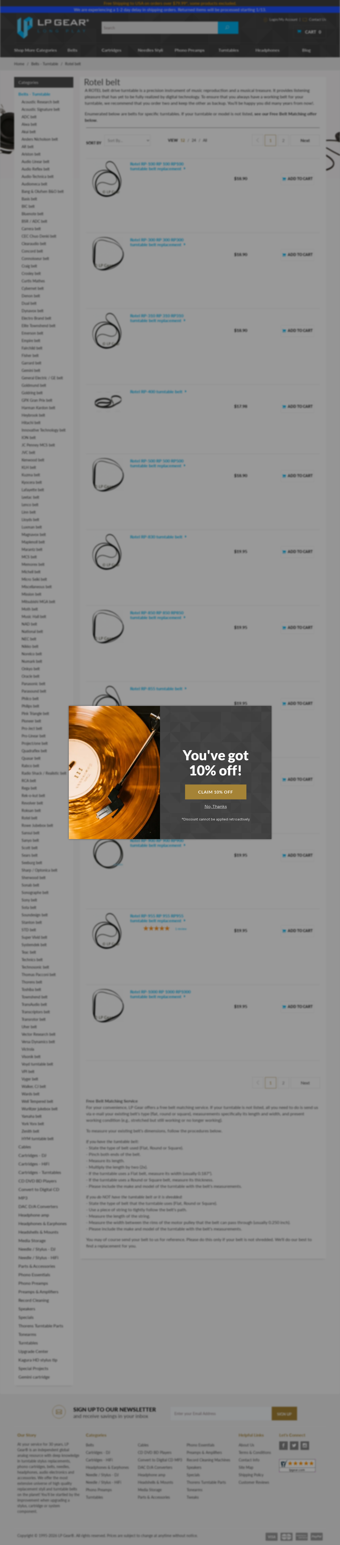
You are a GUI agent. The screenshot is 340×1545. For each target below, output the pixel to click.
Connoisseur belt (35, 258)
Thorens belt (32, 982)
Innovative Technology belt (44, 430)
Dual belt (29, 303)
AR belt (28, 146)
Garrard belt (31, 363)
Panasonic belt (33, 683)
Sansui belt (30, 833)
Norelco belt (32, 654)
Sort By (93, 143)
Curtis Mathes (33, 281)
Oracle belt (30, 676)
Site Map (246, 1467)
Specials (26, 1317)
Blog (306, 49)
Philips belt (30, 706)
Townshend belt (34, 997)
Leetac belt (30, 497)
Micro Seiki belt (34, 579)
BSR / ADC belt (34, 221)
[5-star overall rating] (164, 579)
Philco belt (30, 698)
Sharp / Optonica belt (39, 870)
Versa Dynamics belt (38, 1041)
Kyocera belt (32, 482)
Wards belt (30, 1094)
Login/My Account (280, 19)
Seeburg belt (32, 862)
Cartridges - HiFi (33, 1163)
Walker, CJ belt (34, 1086)
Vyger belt (30, 1079)
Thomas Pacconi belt (39, 974)
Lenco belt (30, 504)
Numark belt (32, 661)
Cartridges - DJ (32, 1155)
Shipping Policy (251, 1475)
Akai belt (29, 131)
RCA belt (29, 780)
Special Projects (33, 1368)
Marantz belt (32, 549)
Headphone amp (33, 1214)
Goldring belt (32, 393)
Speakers (26, 1308)
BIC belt (28, 206)
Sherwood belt (34, 877)
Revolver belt (32, 803)
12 (183, 140)
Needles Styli (150, 49)
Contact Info (249, 1460)
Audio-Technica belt (38, 176)
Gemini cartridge (34, 1376)
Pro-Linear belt (34, 736)
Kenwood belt (33, 460)
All (205, 140)
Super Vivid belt (34, 937)
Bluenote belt (32, 214)
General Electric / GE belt (42, 378)
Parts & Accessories (36, 1265)
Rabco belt (30, 765)
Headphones (267, 49)
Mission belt (31, 594)
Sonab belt (30, 885)
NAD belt (29, 624)
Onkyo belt (31, 668)
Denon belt (31, 296)
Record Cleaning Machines (208, 1460)
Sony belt (29, 900)
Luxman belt (32, 527)
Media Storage (32, 1240)
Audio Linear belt (35, 161)
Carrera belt (31, 228)
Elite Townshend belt (38, 325)
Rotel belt (29, 818)
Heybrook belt (33, 415)
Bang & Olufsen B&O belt (43, 191)
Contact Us (314, 19)
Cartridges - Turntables (39, 1172)
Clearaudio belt (34, 243)
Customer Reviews (254, 1482)
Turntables (228, 49)
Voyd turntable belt (37, 1064)
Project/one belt (35, 743)
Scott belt (30, 847)
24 (194, 140)
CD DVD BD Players (37, 1180)
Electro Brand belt (36, 318)
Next (305, 140)
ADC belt (29, 117)
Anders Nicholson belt (40, 139)
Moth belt (30, 609)
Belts (72, 49)
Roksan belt (31, 810)
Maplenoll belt (33, 542)
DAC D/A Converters (38, 1206)
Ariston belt (31, 154)
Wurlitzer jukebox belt (40, 1109)
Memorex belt (33, 564)
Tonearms (27, 1334)
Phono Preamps (190, 49)
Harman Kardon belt (38, 407)
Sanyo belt (30, 840)
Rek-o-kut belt (33, 795)
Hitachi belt (31, 422)
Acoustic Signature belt (41, 109)
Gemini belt (31, 370)
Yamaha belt (32, 1116)
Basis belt (29, 199)
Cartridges (111, 49)
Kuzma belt (31, 475)
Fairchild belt (32, 348)
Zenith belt (30, 1131)
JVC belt (28, 452)
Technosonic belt (35, 967)
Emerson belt (32, 333)
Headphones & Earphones (42, 1223)
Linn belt (29, 512)
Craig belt (29, 266)
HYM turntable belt (38, 1138)
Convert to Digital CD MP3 (38, 1193)
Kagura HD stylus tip (37, 1359)
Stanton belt (32, 922)
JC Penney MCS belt (38, 445)
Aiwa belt (29, 124)
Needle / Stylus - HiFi (38, 1257)
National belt (32, 631)
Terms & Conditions (255, 1452)
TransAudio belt (34, 1004)
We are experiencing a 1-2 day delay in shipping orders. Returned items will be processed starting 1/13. (170, 9)
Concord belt (32, 251)
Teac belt (29, 952)
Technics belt (32, 959)
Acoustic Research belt (40, 102)
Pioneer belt (31, 721)
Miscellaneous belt (37, 586)
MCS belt (29, 557)
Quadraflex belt (34, 751)
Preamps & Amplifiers (38, 1291)
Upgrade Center (33, 1351)
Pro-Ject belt (32, 728)
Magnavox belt (34, 534)
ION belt (29, 437)
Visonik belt (31, 1056)
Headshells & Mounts (38, 1231)
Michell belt (31, 572)
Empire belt (31, 340)
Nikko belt (30, 646)
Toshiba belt (31, 989)
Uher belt (29, 1026)
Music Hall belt (34, 616)
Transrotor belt (34, 1019)
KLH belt (29, 467)
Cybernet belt (33, 288)
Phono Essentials (34, 1274)
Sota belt (29, 907)
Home (19, 64)
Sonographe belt (35, 892)
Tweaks (193, 1497)
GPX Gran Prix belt (37, 400)
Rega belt (29, 788)
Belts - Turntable (44, 64)
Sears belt (30, 855)
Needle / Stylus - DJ (36, 1248)
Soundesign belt (35, 915)
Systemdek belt (34, 944)
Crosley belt (31, 273)
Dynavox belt (32, 310)
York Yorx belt (33, 1123)
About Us (246, 1445)
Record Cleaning (33, 1300)
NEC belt (29, 639)
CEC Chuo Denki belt (39, 236)
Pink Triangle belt (35, 713)
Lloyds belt (30, 519)
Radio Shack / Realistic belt (44, 773)
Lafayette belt (33, 489)
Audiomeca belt (34, 184)
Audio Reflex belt (36, 169)
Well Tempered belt (37, 1101)
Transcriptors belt (36, 1012)
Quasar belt (31, 758)
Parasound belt (34, 691)
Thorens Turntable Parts (40, 1325)
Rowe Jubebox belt (37, 825)
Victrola (28, 1049)
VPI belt (28, 1071)
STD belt (29, 930)
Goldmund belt (34, 385)
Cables (24, 1146)
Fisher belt (30, 355)
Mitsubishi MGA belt (38, 601)
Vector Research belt (38, 1034)
